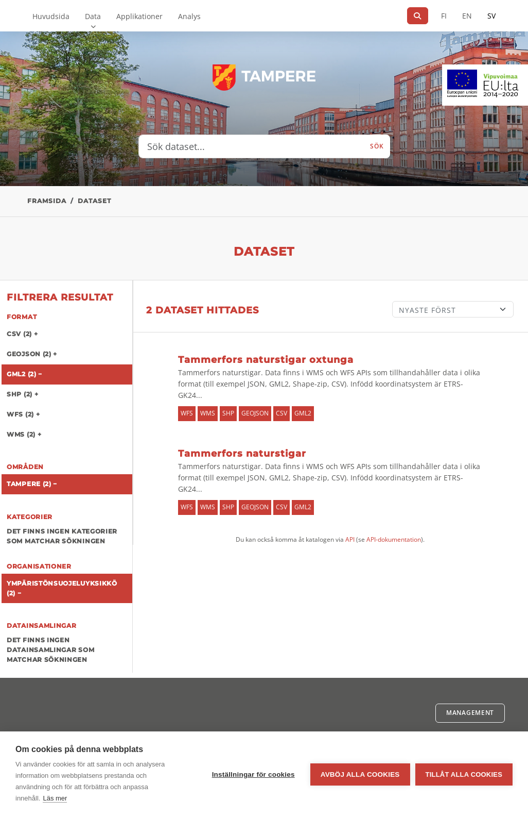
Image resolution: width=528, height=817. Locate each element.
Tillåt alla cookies (464, 774)
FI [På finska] (444, 16)
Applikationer (139, 16)
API (350, 539)
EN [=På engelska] (467, 16)
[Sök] (417, 15)
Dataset (94, 201)
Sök (376, 146)
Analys (189, 16)
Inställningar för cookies (253, 774)
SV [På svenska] (491, 16)
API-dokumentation (393, 539)
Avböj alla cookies (360, 774)
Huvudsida (50, 16)
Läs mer (55, 798)
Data (93, 16)
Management (470, 712)
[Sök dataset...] (251, 146)
